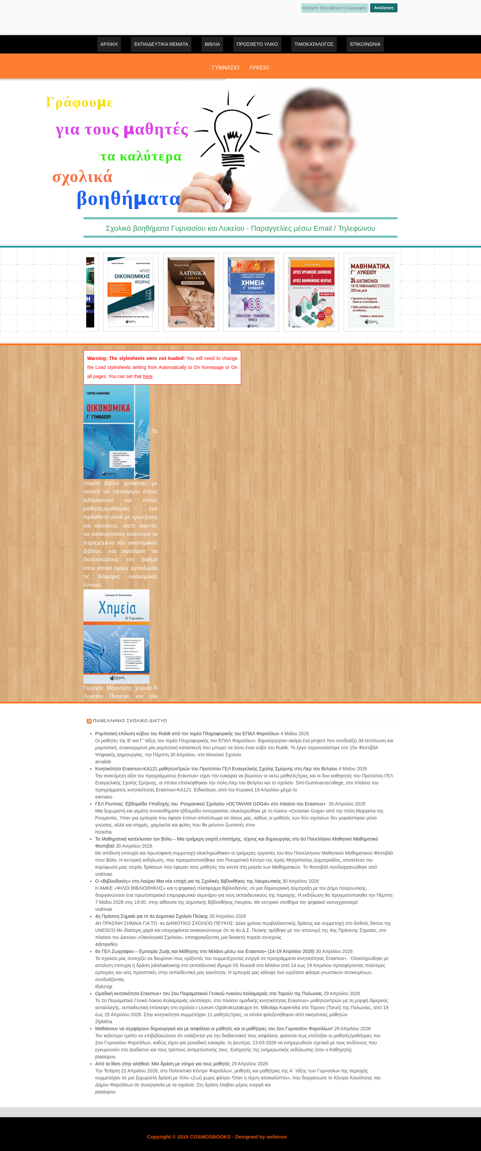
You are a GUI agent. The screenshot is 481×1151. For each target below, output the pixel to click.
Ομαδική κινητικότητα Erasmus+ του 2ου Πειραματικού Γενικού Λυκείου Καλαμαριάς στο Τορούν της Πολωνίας (208, 993)
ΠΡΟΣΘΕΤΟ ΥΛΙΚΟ (257, 44)
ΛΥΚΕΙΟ (259, 68)
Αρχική (109, 44)
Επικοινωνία (365, 44)
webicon (277, 1137)
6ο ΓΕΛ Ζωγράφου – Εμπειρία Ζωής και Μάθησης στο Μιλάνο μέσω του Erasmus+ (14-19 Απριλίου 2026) (205, 951)
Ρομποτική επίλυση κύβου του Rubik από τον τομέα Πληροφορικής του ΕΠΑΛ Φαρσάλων (187, 733)
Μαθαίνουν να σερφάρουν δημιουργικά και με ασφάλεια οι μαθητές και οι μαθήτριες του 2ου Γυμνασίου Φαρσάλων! (214, 1028)
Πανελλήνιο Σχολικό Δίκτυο (130, 720)
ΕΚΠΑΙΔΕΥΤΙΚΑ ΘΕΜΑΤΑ (161, 44)
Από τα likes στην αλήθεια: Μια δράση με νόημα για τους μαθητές (162, 1063)
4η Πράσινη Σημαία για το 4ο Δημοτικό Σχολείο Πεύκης (151, 916)
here (147, 376)
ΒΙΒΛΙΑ (212, 44)
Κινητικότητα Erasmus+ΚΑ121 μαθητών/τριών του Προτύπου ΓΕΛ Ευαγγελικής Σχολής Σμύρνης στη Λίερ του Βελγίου (216, 768)
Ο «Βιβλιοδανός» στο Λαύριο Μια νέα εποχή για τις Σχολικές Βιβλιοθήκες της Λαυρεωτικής (188, 881)
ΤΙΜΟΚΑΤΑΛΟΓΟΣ (314, 44)
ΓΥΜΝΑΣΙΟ (225, 68)
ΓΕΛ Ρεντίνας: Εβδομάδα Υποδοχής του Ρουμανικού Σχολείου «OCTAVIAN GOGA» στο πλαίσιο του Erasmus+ (211, 803)
